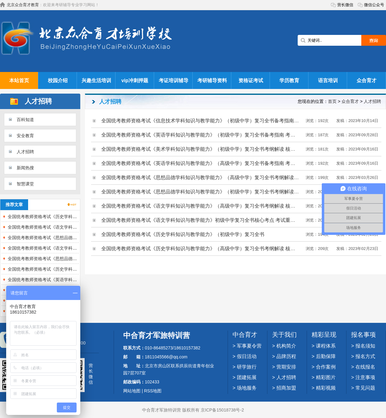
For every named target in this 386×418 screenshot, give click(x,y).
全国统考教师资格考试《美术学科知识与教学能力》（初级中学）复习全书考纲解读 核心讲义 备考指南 (213, 149)
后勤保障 (326, 356)
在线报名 (365, 366)
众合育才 (366, 80)
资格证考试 (250, 80)
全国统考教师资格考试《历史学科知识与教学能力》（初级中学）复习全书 (182, 234)
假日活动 (247, 356)
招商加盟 (286, 388)
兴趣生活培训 (96, 80)
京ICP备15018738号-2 (222, 409)
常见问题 (365, 388)
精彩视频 (326, 388)
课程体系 (326, 345)
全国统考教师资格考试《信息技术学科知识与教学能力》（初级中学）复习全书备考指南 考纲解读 (208, 120)
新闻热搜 (25, 167)
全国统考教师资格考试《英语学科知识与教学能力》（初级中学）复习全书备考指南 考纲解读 (203, 134)
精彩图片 (326, 377)
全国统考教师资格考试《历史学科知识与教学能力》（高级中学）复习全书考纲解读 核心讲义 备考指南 (213, 248)
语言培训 (328, 80)
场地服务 (247, 388)
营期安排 (286, 366)
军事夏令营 (249, 345)
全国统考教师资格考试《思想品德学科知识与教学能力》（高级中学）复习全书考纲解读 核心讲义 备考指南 (218, 177)
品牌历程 (286, 356)
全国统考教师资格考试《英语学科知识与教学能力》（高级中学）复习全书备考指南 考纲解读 (203, 163)
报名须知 (365, 345)
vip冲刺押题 (134, 80)
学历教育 (289, 80)
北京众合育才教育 (23, 4)
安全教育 (25, 135)
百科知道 (25, 119)
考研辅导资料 (212, 80)
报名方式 (365, 356)
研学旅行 (247, 366)
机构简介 (286, 345)
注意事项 (365, 377)
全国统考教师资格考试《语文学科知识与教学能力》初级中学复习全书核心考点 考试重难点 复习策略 (211, 220)
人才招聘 (25, 151)
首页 (332, 101)
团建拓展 (247, 377)
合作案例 (326, 366)
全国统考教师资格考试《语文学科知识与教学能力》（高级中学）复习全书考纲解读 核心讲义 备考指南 (213, 206)
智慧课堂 (25, 183)
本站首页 (19, 80)
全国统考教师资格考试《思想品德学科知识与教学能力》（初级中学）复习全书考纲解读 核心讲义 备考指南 (218, 191)
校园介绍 (58, 80)
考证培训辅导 (173, 80)
